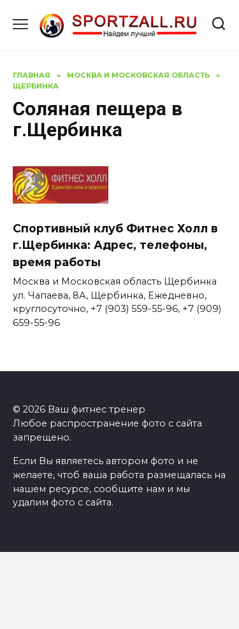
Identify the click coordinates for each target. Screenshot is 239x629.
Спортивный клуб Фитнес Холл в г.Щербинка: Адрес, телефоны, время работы (115, 245)
